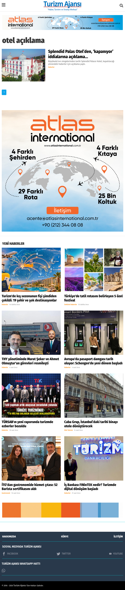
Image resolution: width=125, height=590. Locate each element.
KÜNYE (64, 536)
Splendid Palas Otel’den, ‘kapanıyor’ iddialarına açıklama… (80, 54)
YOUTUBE (116, 553)
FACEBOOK (10, 554)
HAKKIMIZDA (9, 536)
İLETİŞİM (118, 536)
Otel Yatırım (68, 430)
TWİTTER (63, 554)
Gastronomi (6, 493)
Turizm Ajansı (19, 585)
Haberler (51, 67)
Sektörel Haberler (70, 305)
